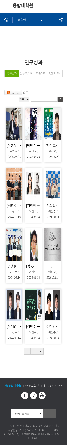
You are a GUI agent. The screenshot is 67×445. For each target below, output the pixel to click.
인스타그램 (33, 395)
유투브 (42, 395)
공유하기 (60, 19)
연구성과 (12, 73)
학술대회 (40, 73)
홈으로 (6, 19)
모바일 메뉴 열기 (60, 6)
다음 (33, 351)
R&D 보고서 (55, 73)
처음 (27, 351)
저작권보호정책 (32, 385)
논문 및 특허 (26, 73)
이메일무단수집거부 (52, 385)
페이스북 (24, 395)
